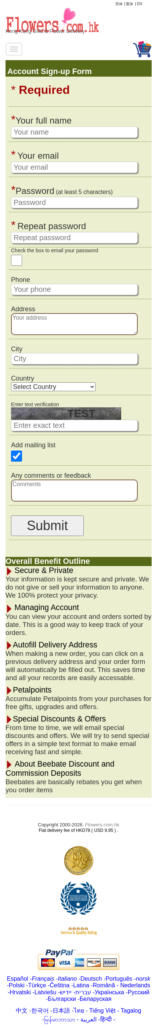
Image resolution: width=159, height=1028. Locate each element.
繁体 (129, 4)
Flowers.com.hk (102, 824)
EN (139, 4)
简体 (119, 4)
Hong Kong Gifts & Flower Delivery (45, 31)
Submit (47, 525)
